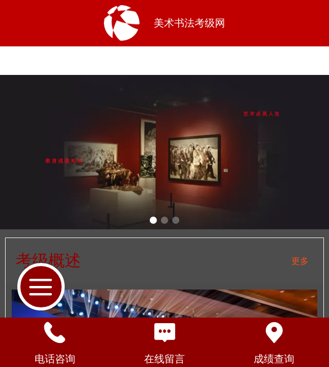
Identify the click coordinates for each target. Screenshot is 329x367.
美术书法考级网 (189, 23)
